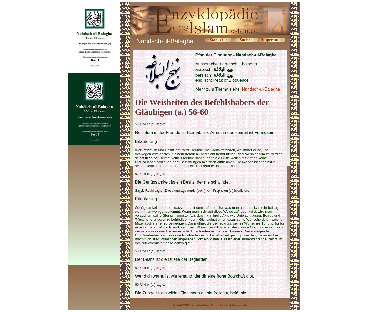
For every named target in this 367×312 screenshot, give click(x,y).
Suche (244, 40)
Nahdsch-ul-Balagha (261, 89)
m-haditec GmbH (207, 305)
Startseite (218, 40)
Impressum (272, 40)
